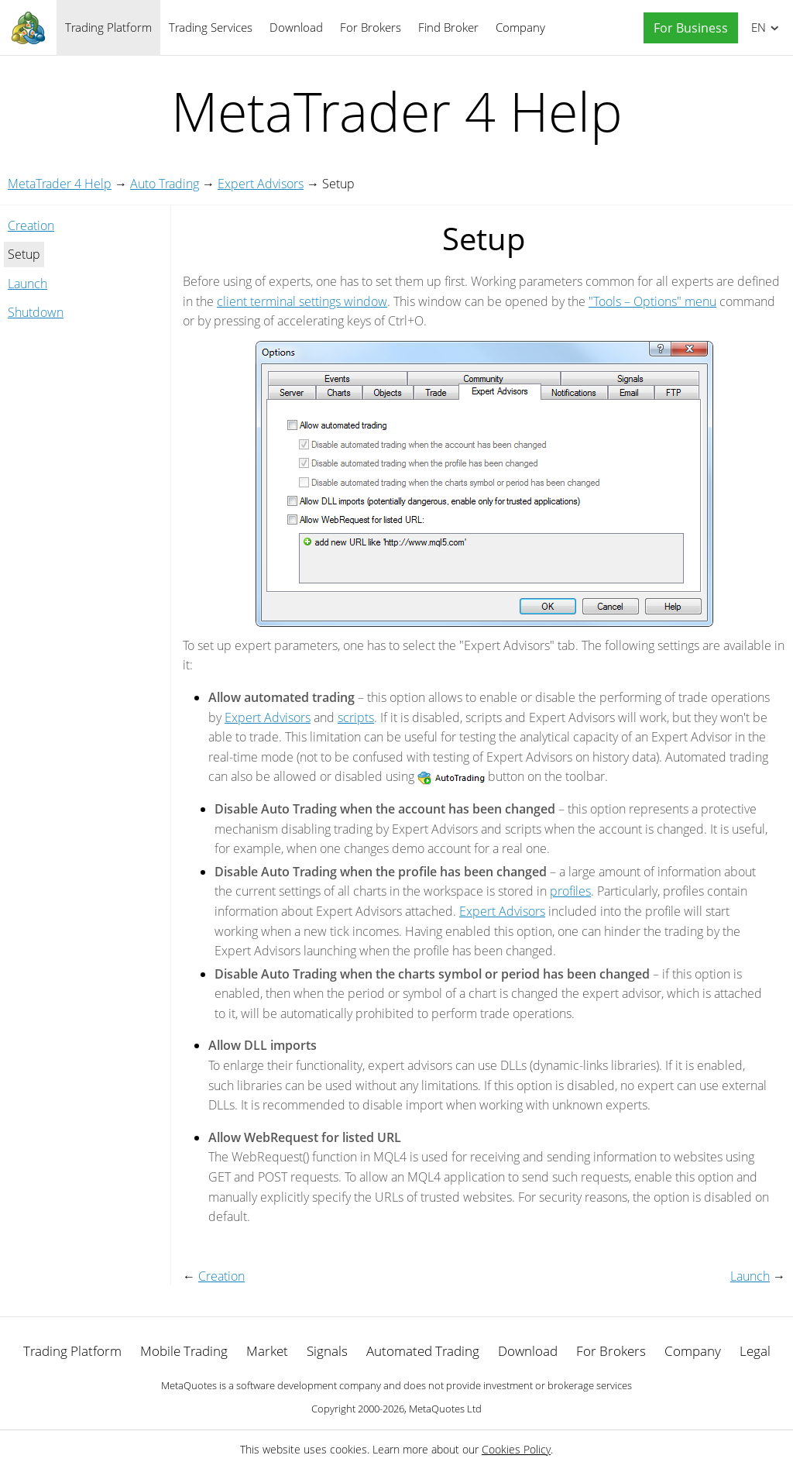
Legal (755, 1351)
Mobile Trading (184, 1351)
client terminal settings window (302, 301)
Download (296, 27)
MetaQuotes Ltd (445, 1409)
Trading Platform (108, 27)
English (756, 27)
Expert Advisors (261, 183)
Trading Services (210, 27)
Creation (31, 225)
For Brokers (370, 27)
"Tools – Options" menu (652, 301)
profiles (570, 891)
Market (267, 1351)
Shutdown (36, 312)
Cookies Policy (516, 1449)
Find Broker (448, 27)
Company (520, 27)
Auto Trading (164, 183)
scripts (356, 717)
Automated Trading (422, 1351)
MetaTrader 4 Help (60, 183)
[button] (687, 28)
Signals (327, 1351)
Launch (27, 283)
